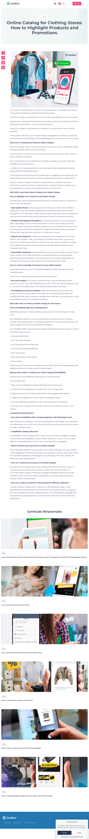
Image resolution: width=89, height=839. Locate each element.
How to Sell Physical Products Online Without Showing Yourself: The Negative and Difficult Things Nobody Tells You (44, 557)
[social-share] (3, 53)
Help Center (7, 822)
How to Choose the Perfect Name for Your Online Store (21, 653)
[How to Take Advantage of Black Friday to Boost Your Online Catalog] (44, 772)
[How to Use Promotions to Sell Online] (44, 581)
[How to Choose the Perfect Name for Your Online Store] (44, 629)
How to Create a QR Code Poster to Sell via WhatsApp (21, 748)
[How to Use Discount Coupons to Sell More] (44, 676)
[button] (55, 3)
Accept (64, 833)
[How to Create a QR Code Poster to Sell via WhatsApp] (44, 724)
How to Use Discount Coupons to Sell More (17, 700)
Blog (3, 553)
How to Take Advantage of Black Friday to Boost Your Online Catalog (26, 796)
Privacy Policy (17, 822)
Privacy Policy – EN (77, 836)
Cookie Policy (65, 836)
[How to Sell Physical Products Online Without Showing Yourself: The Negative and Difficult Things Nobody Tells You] (44, 533)
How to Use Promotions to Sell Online (15, 605)
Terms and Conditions (30, 822)
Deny (79, 833)
